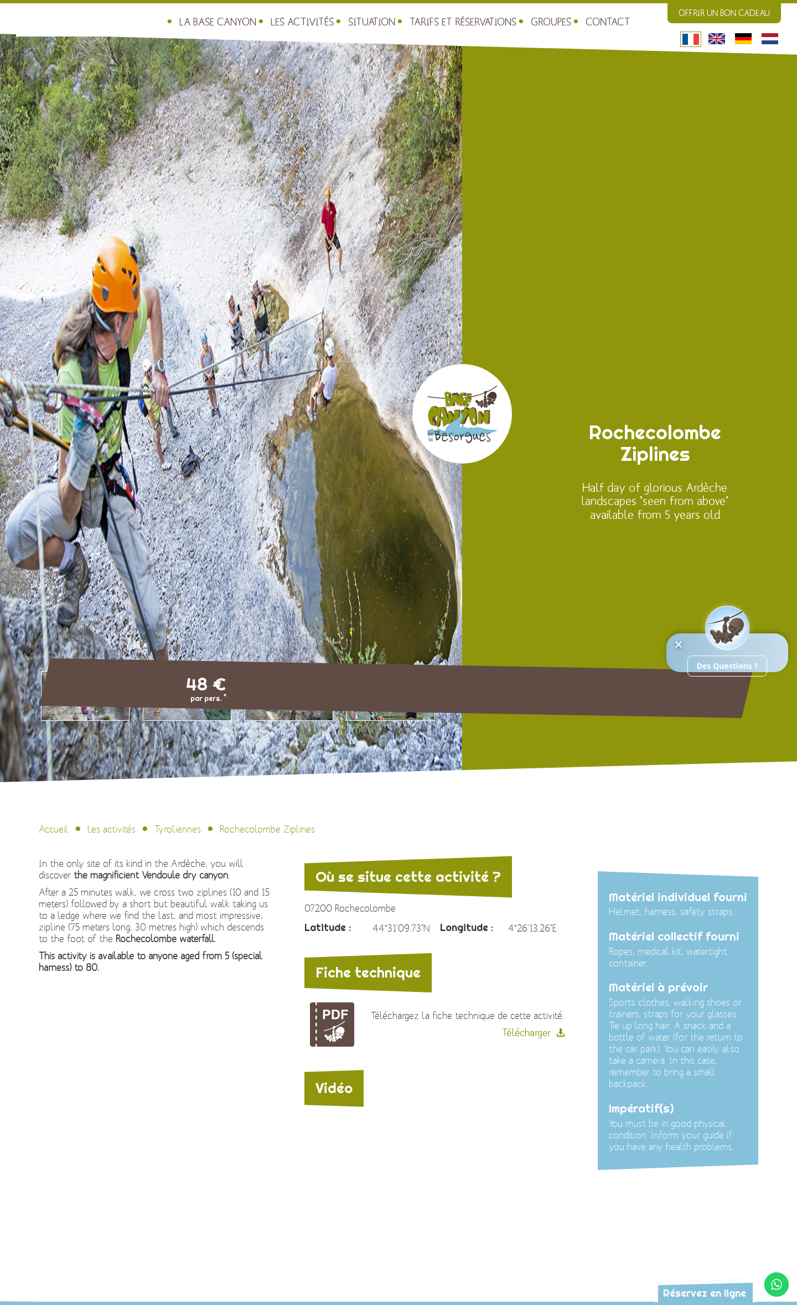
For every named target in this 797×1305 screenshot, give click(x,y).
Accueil (54, 830)
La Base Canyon (150, 17)
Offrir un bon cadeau (724, 13)
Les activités (228, 17)
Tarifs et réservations (377, 17)
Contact (513, 17)
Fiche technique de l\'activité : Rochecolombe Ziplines (332, 1024)
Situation (293, 17)
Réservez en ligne (692, 1291)
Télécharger (526, 1033)
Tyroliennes (177, 830)
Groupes (458, 17)
